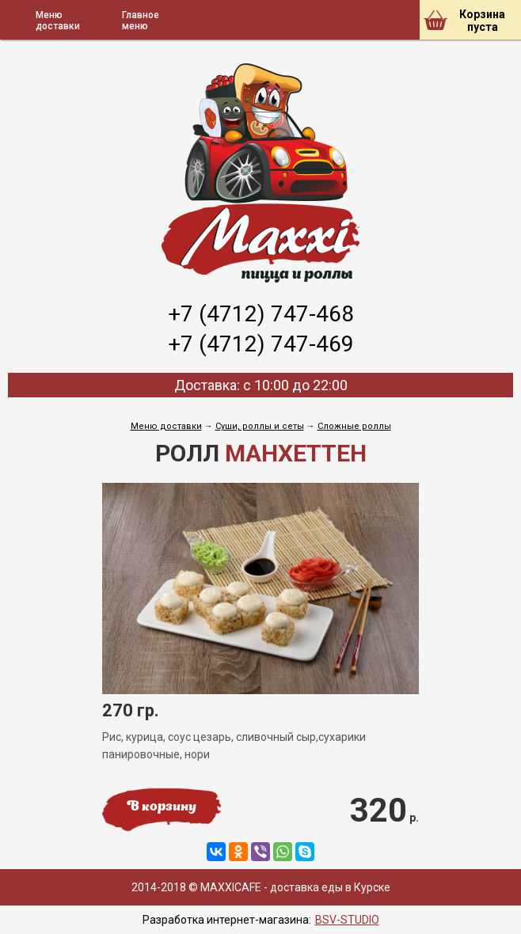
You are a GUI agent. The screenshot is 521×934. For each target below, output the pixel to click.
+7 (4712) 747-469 (261, 344)
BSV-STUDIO (347, 919)
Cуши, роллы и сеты (259, 426)
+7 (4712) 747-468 (261, 314)
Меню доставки (166, 426)
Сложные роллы (354, 426)
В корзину (161, 807)
